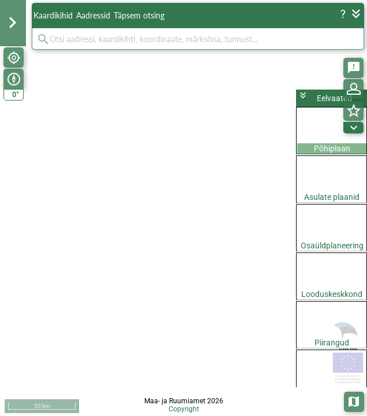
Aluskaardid (354, 400)
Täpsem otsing (139, 15)
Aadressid (93, 15)
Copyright (183, 409)
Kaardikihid (53, 15)
